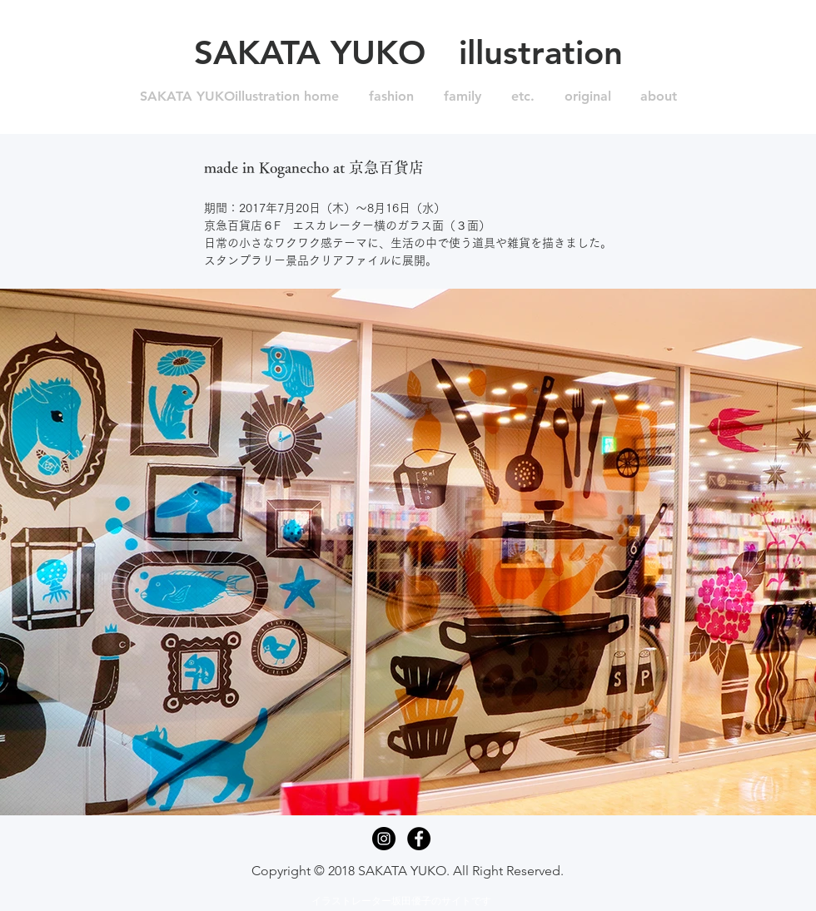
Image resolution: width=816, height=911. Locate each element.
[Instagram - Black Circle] (384, 838)
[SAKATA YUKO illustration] (408, 52)
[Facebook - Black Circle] (418, 838)
